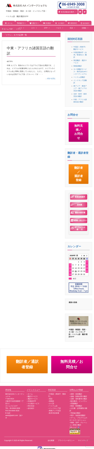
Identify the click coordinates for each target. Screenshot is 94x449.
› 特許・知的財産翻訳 (78, 415)
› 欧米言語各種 (53, 413)
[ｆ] (80, 11)
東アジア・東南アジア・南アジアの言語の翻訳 (80, 88)
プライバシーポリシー (66, 440)
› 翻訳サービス (32, 396)
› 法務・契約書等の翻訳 (78, 399)
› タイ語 (51, 403)
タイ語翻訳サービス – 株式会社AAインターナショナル (80, 71)
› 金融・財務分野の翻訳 (78, 396)
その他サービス (60, 24)
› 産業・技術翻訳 (76, 394)
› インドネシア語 (54, 408)
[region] (78, 321)
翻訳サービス (22, 24)
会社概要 (51, 440)
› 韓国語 (51, 401)
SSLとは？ (74, 427)
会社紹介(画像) (85, 24)
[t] (84, 11)
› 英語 (50, 399)
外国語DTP (47, 24)
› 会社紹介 (30, 408)
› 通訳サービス (32, 399)
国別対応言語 (73, 24)
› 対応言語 (30, 406)
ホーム (9, 23)
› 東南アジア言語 (54, 411)
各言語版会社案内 (69, 12)
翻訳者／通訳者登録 (78, 174)
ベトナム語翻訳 (79, 77)
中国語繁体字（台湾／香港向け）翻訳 (80, 54)
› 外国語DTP (31, 401)
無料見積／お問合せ (78, 132)
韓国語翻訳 (77, 66)
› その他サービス (33, 403)
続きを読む (51, 78)
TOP (8, 29)
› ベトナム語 (53, 406)
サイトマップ (83, 440)
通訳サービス (35, 24)
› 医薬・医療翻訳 (76, 406)
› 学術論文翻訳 (75, 413)
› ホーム (30, 394)
